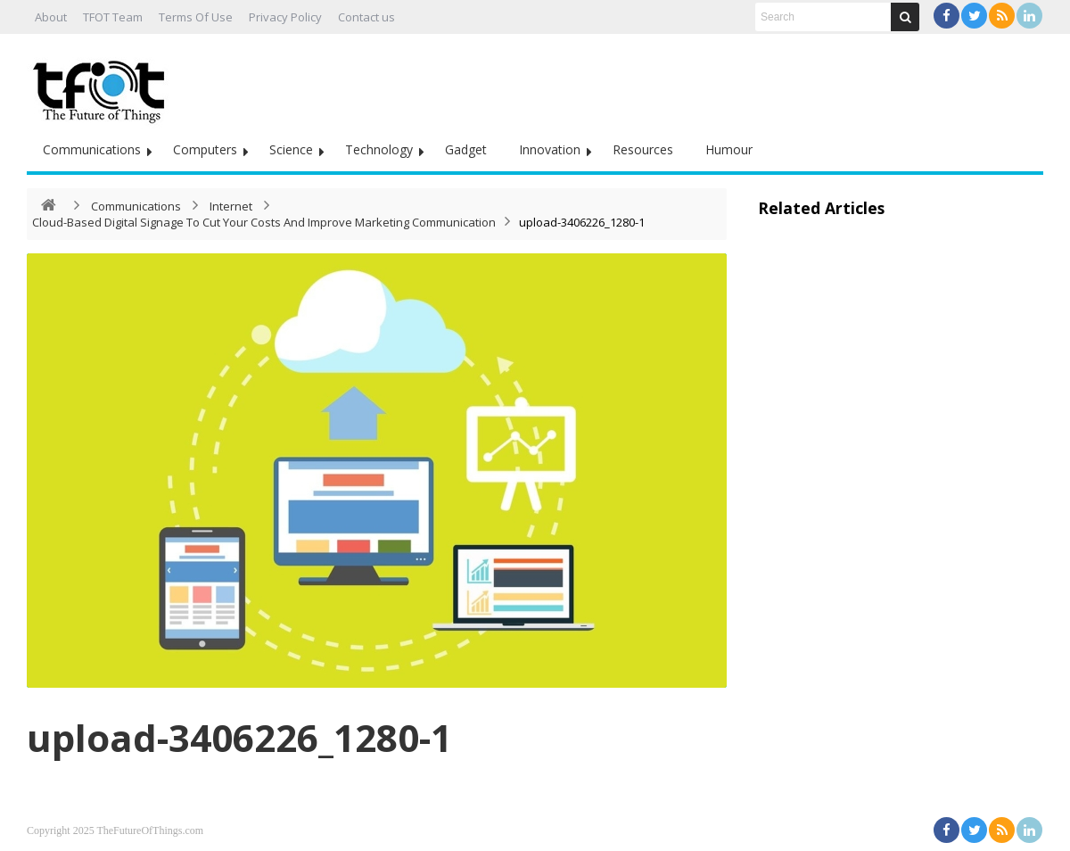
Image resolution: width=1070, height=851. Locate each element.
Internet (231, 206)
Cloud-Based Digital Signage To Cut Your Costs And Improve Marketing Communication (264, 222)
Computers (205, 149)
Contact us (366, 17)
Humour (729, 149)
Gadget (466, 149)
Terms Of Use (196, 17)
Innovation (549, 149)
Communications (92, 149)
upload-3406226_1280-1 (239, 737)
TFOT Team (113, 17)
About (51, 17)
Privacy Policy (285, 17)
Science (291, 149)
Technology (379, 149)
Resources (643, 149)
